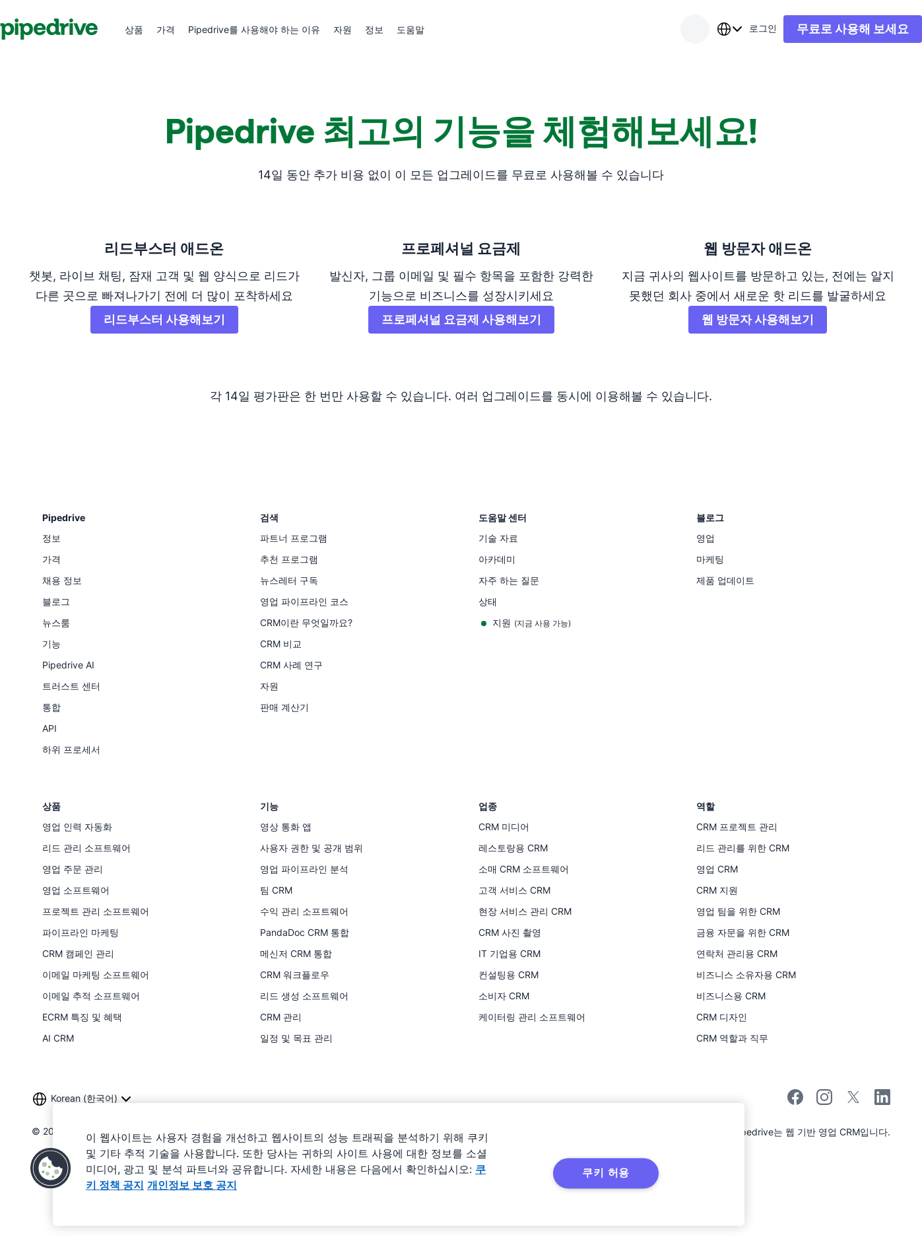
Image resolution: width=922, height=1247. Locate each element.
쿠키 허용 (606, 1172)
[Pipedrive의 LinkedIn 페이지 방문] (882, 1178)
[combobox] (703, 29)
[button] (51, 1168)
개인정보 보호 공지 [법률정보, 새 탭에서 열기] (192, 1185)
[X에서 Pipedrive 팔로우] (853, 1180)
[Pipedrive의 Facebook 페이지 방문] (795, 1180)
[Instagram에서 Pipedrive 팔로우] (824, 1180)
